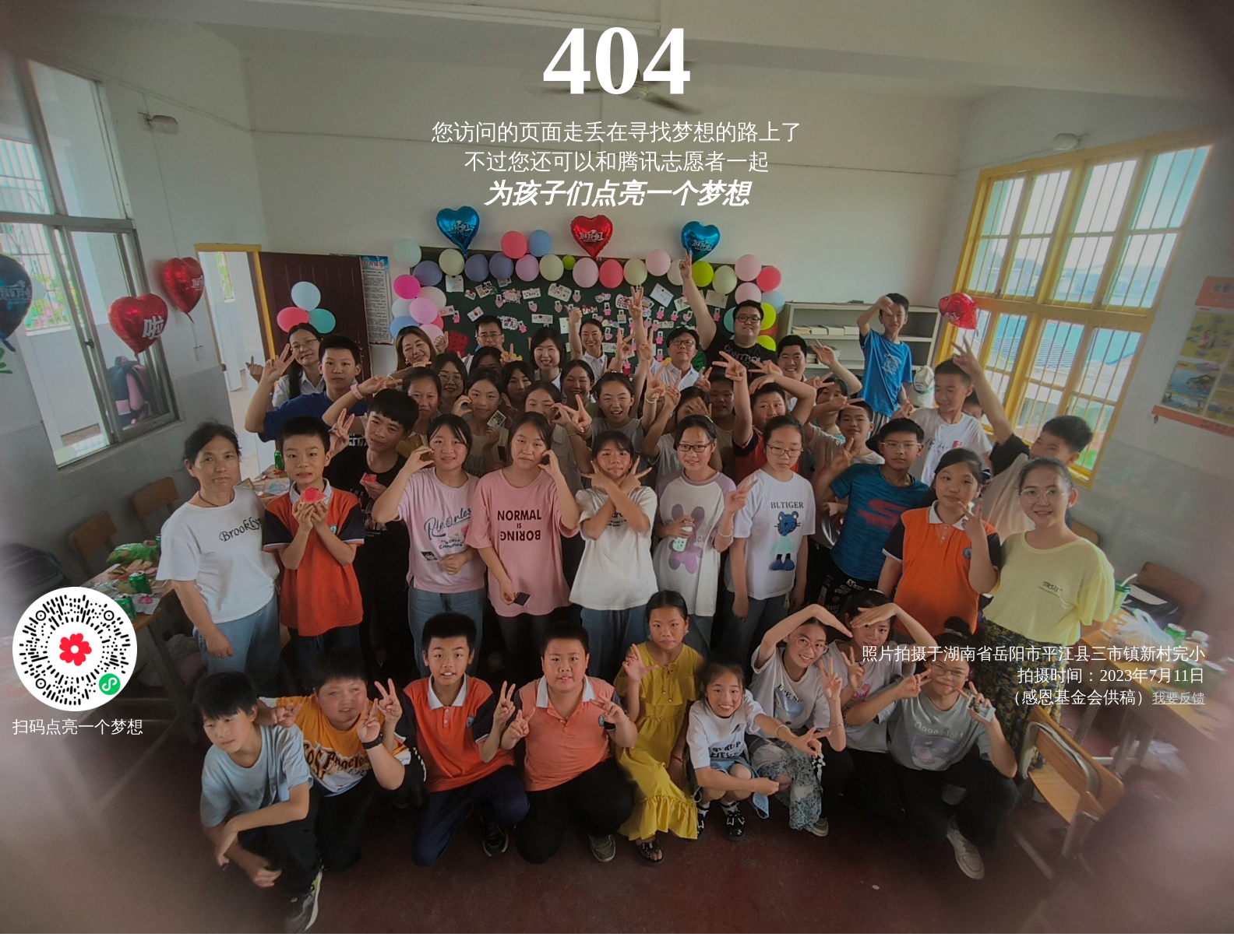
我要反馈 (1178, 698)
